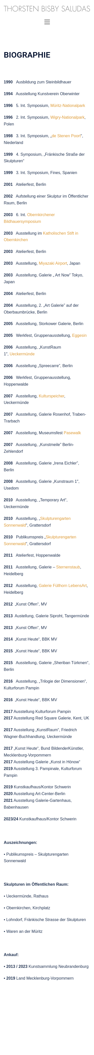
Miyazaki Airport (53, 263)
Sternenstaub (68, 567)
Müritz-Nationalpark (67, 105)
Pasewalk (72, 433)
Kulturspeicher (51, 396)
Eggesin (79, 335)
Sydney (57, 1046)
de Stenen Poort (66, 136)
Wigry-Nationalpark (67, 117)
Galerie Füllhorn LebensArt (63, 585)
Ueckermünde (22, 354)
